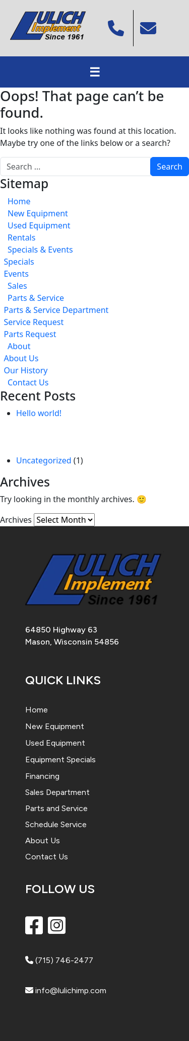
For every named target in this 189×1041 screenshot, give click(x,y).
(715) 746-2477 (59, 960)
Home (19, 201)
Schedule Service (56, 824)
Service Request (34, 322)
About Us (21, 358)
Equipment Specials (60, 759)
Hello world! (38, 413)
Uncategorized (44, 460)
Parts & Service (36, 297)
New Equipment (38, 213)
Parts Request (30, 334)
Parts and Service (56, 808)
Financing (42, 776)
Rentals (21, 237)
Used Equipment (39, 225)
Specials (19, 261)
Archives (16, 519)
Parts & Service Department (56, 309)
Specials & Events (40, 249)
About (19, 346)
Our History (26, 370)
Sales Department (57, 792)
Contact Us (28, 382)
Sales (17, 285)
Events (16, 273)
